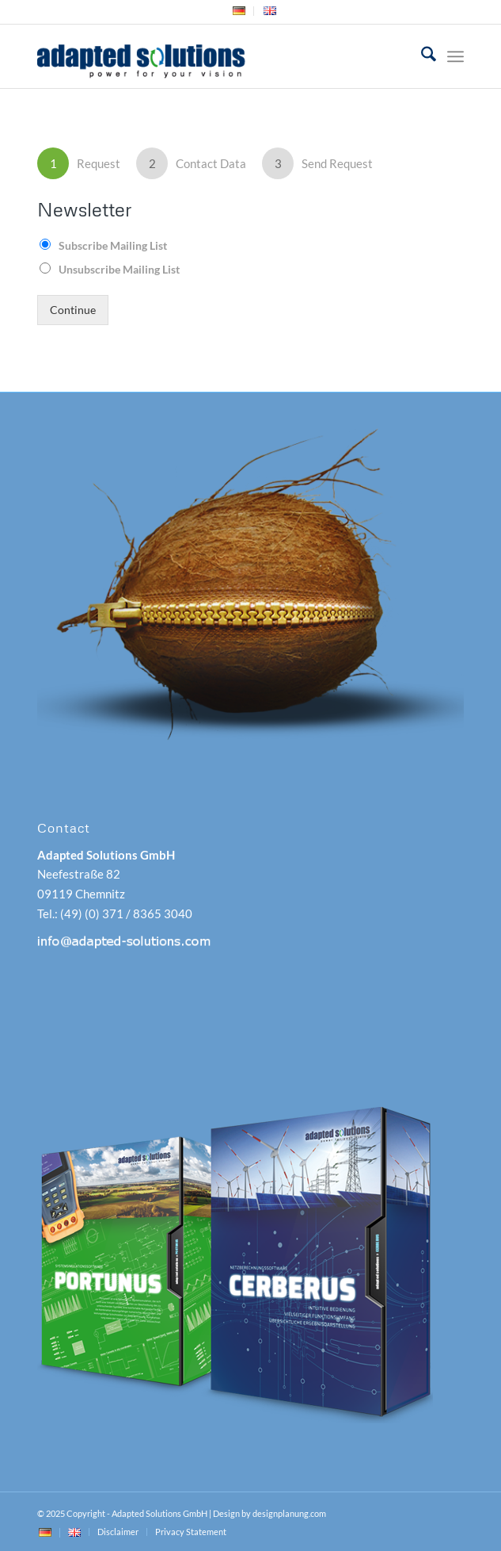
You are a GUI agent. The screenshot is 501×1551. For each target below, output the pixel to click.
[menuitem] (239, 11)
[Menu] (455, 56)
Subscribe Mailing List (113, 245)
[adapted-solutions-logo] (207, 56)
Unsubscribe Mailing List (119, 269)
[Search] (420, 56)
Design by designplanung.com (269, 1513)
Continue (73, 310)
